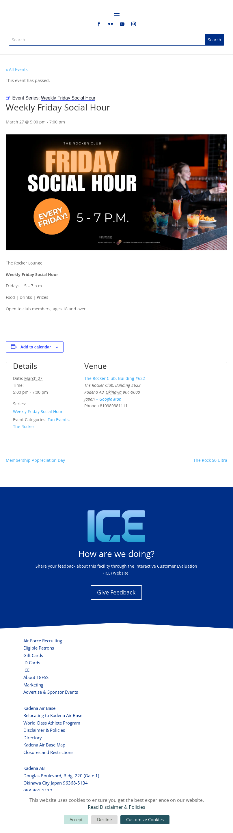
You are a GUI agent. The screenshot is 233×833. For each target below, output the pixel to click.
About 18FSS (36, 677)
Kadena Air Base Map (44, 745)
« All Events (17, 69)
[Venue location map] (188, 392)
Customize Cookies (145, 819)
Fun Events (58, 419)
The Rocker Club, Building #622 (114, 378)
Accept (76, 819)
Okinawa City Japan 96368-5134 (55, 783)
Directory (32, 737)
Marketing (33, 685)
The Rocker (23, 426)
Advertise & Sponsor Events (50, 692)
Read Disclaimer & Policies (116, 807)
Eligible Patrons (38, 648)
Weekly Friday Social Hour (38, 411)
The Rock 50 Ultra (210, 460)
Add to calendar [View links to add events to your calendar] (35, 347)
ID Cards (31, 662)
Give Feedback (116, 592)
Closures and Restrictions (48, 752)
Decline (104, 819)
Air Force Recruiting (42, 640)
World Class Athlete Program (51, 723)
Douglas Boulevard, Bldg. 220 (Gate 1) (61, 775)
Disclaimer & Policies (44, 730)
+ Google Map (108, 399)
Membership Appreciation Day (35, 460)
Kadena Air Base (39, 708)
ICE (26, 670)
